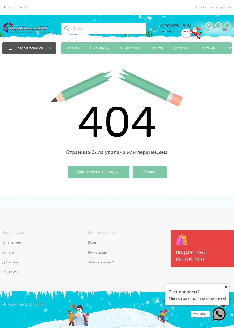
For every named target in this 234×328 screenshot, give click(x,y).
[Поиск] (66, 28)
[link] (14, 7)
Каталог (149, 172)
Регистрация (221, 7)
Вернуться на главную (98, 172)
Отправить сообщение (175, 31)
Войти (201, 7)
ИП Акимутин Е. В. (17, 304)
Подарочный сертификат (191, 248)
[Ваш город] (225, 287)
